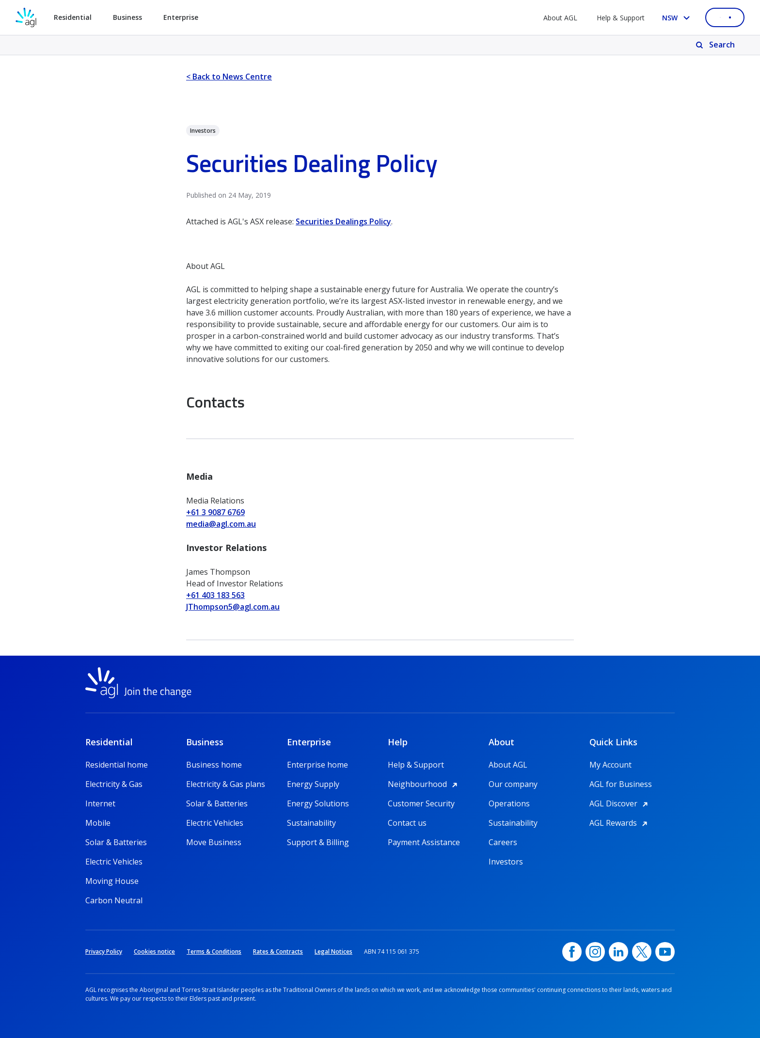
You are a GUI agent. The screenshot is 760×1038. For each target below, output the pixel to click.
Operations (509, 803)
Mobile (98, 823)
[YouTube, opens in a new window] (665, 951)
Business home (214, 764)
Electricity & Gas (113, 784)
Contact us (407, 823)
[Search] (716, 45)
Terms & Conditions (214, 951)
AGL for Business (620, 784)
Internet (100, 803)
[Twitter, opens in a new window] (641, 951)
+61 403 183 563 (215, 595)
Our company (513, 784)
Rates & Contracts (278, 951)
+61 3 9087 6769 (215, 512)
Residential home (116, 764)
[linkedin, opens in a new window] (618, 951)
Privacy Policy (103, 951)
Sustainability (311, 823)
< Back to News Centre (229, 76)
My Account (610, 764)
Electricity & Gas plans (225, 784)
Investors (506, 861)
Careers (503, 842)
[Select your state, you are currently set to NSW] (678, 17)
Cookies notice (154, 951)
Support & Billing (318, 842)
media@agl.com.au (221, 524)
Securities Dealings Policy (343, 221)
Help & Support (621, 17)
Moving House (112, 881)
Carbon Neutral (113, 900)
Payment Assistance (424, 842)
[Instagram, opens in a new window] (595, 951)
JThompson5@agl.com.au (233, 606)
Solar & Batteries (116, 842)
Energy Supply (313, 784)
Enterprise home (317, 764)
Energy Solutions (318, 803)
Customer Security (421, 803)
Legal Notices (333, 951)
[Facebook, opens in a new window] (572, 951)
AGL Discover (620, 803)
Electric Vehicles (113, 861)
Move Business (213, 842)
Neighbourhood (424, 784)
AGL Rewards (619, 823)
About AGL (560, 17)
